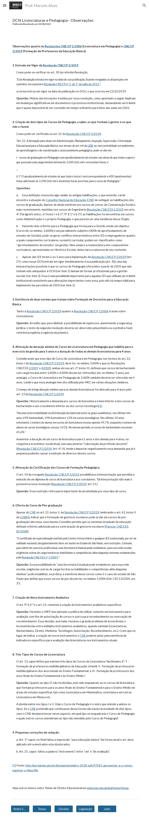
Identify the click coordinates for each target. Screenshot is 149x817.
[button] (4, 5)
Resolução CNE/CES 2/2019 (105, 209)
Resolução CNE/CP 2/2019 (83, 133)
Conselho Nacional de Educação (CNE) (70, 200)
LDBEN (25, 517)
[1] (100, 406)
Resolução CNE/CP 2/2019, (82, 512)
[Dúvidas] (64, 808)
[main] (74, 21)
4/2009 (46, 368)
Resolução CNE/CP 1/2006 (91, 311)
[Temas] (42, 808)
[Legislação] (85, 808)
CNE (33, 512)
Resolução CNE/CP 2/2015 (62, 474)
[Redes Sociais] (20, 808)
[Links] (107, 808)
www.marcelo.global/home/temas (108, 788)
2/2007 (34, 368)
